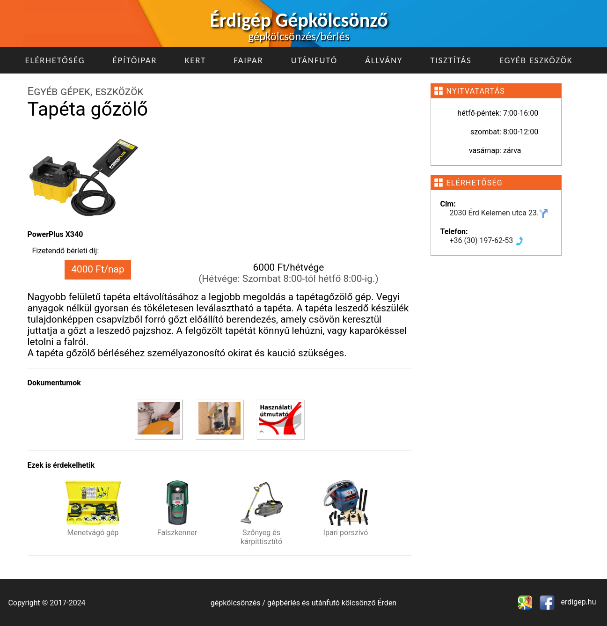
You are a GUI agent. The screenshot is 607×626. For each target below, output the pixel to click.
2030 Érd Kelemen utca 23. (499, 212)
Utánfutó (314, 60)
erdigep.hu (577, 601)
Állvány (383, 60)
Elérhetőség (55, 60)
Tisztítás (450, 60)
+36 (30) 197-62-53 (487, 240)
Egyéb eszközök (536, 60)
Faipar (248, 60)
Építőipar (134, 60)
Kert (195, 60)
